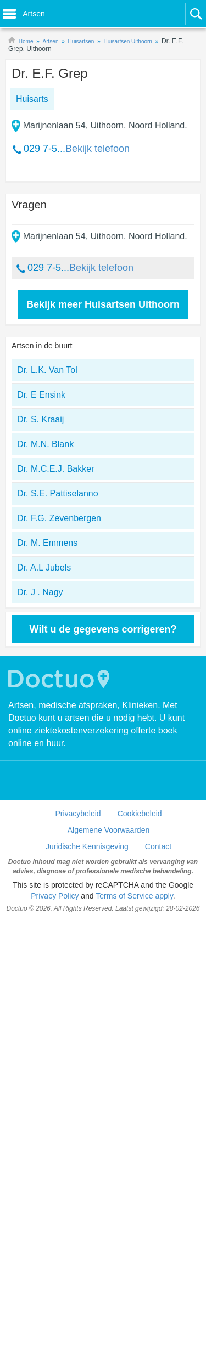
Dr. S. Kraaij (40, 419)
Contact (158, 846)
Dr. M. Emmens (47, 542)
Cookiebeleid (140, 813)
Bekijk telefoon (97, 148)
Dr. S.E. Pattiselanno (57, 493)
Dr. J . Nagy (40, 592)
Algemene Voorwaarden (108, 830)
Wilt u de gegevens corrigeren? (103, 629)
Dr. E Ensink (41, 394)
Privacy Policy (55, 895)
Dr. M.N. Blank (45, 444)
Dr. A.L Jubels (44, 567)
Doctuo (60, 679)
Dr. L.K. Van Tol (47, 370)
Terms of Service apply (134, 895)
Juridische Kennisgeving (87, 846)
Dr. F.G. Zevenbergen (59, 518)
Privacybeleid (78, 813)
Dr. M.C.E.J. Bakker (55, 468)
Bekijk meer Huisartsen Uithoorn (103, 304)
